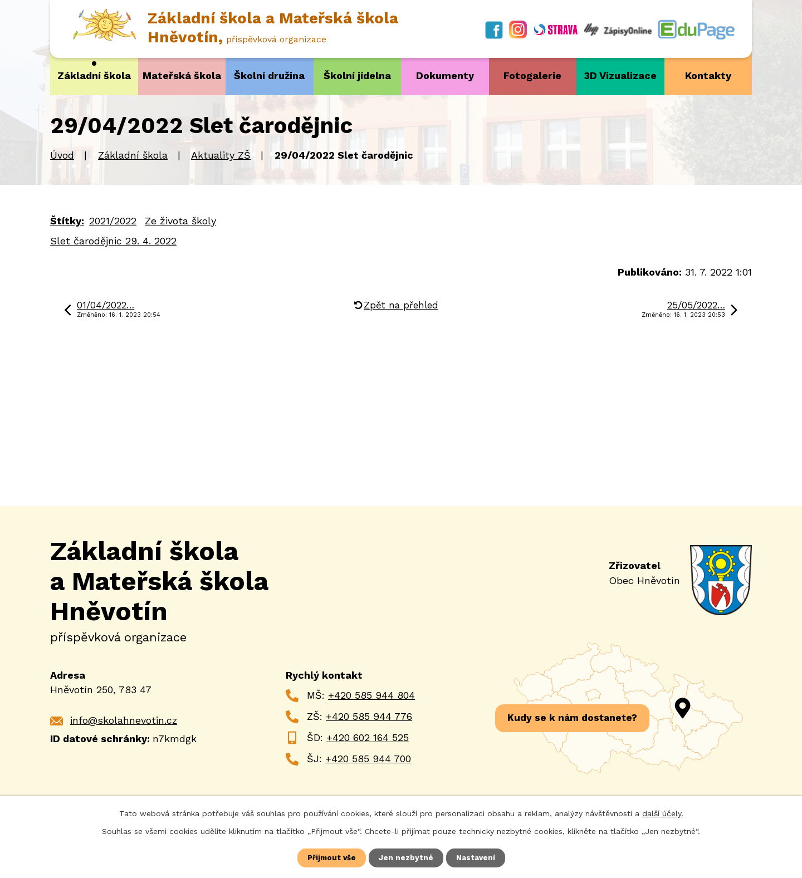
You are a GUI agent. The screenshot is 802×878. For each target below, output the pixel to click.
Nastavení (476, 857)
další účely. (662, 812)
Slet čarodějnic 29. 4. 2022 (113, 240)
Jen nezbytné (406, 857)
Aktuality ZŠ (221, 155)
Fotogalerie (532, 75)
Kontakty (708, 75)
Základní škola (94, 75)
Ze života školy (180, 220)
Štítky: (67, 220)
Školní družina (269, 75)
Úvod (62, 155)
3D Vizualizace (620, 75)
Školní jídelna (357, 75)
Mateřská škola (182, 75)
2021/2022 (112, 220)
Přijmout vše (331, 857)
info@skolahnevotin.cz (123, 720)
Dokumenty (445, 75)
